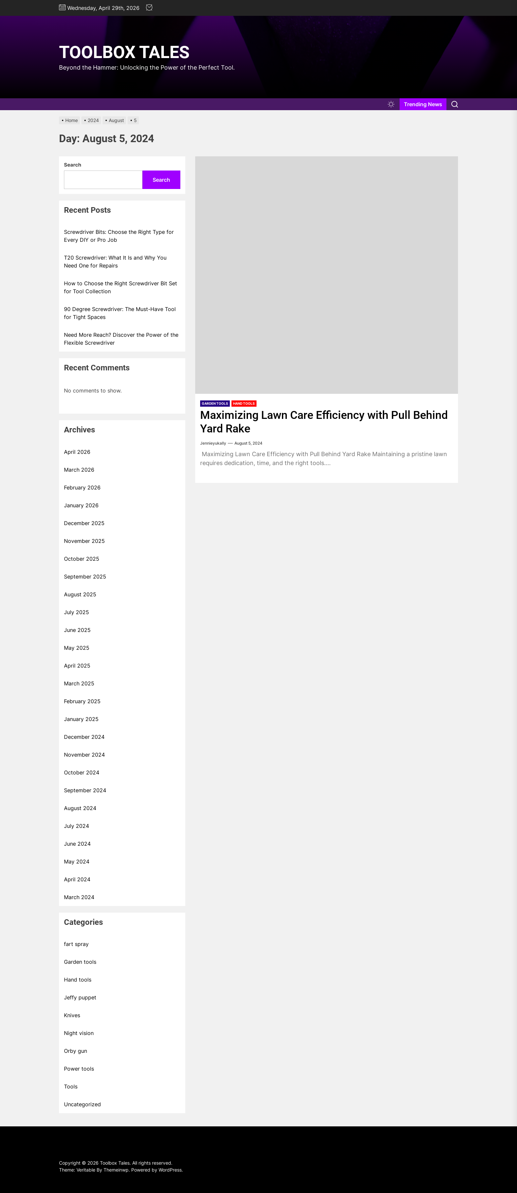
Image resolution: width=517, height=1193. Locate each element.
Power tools (79, 1068)
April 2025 (77, 665)
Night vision (79, 1033)
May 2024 (76, 861)
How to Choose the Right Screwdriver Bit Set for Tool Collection (120, 287)
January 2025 (81, 719)
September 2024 (85, 790)
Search (72, 165)
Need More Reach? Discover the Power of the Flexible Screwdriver (121, 338)
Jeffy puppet (80, 997)
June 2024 (77, 843)
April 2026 (77, 452)
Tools (70, 1086)
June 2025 (77, 630)
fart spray (76, 944)
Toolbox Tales (124, 52)
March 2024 (79, 897)
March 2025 (79, 683)
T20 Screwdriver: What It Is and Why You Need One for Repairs (115, 261)
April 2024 (77, 879)
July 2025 (76, 612)
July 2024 (76, 826)
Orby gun (75, 1051)
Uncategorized (82, 1104)
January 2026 (81, 505)
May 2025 (76, 647)
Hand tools (244, 403)
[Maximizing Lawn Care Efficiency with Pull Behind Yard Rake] (326, 275)
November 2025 (84, 541)
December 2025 (84, 523)
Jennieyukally (213, 443)
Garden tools (215, 403)
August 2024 (80, 808)
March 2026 (79, 469)
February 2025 (82, 701)
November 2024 (84, 754)
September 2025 (85, 576)
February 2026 (82, 487)
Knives (72, 1015)
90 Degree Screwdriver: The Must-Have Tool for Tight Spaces (120, 313)
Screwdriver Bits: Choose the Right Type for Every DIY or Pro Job (119, 236)
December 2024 (84, 737)
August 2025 (80, 594)
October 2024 (81, 772)
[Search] (454, 104)
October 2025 (81, 558)
